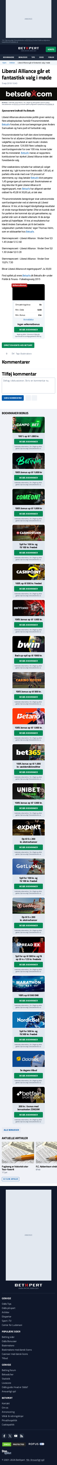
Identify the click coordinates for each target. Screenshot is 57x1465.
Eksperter (6, 1316)
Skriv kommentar (13, 397)
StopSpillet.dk (14, 42)
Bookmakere (8, 57)
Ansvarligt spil (9, 1391)
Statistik (6, 1378)
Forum (51, 57)
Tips (33, 57)
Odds (41, 57)
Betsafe (6, 124)
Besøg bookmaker (28, 329)
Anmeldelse (28, 319)
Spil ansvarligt (9, 40)
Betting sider (8, 1337)
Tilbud (5, 1358)
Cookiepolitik (8, 1424)
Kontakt (6, 1403)
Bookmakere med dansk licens (17, 1349)
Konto (51, 49)
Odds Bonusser (9, 1341)
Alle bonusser (11, 1129)
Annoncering (8, 1412)
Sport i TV (6, 1321)
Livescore (6, 1383)
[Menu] (3, 49)
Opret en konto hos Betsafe (18, 345)
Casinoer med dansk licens (15, 1354)
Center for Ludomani (12, 1325)
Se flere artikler (10, 1179)
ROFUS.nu (29, 40)
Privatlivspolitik (9, 1420)
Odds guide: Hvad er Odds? (15, 1387)
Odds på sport (8, 1308)
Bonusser (23, 57)
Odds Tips (6, 1304)
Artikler (12, 63)
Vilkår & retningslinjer (13, 1416)
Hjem (4, 63)
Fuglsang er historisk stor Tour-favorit (15, 1168)
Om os (5, 1407)
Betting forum (9, 1370)
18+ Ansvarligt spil (35, 1460)
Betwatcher (8, 1374)
